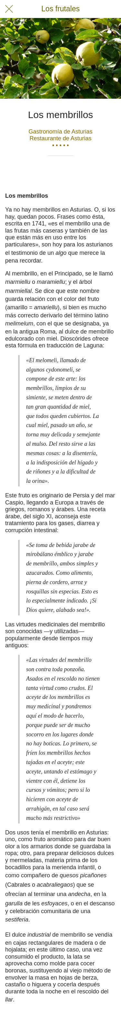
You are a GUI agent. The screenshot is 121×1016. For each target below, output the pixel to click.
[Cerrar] (9, 9)
